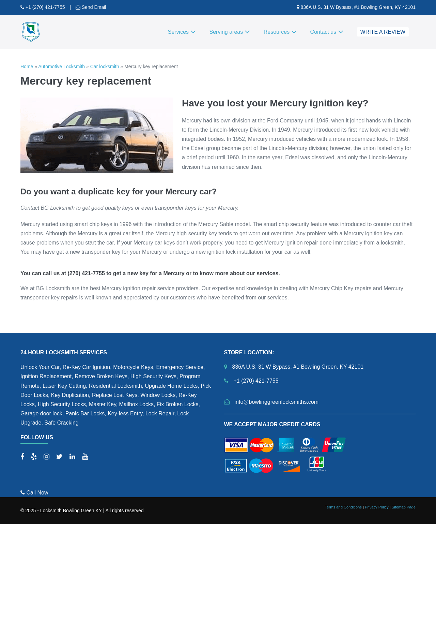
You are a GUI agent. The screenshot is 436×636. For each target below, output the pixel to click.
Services (182, 32)
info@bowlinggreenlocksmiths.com (277, 402)
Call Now (34, 493)
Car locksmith (104, 66)
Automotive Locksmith (61, 66)
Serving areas (229, 32)
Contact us (326, 32)
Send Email (93, 7)
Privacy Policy (377, 507)
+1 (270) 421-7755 (44, 7)
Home (26, 66)
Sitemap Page (404, 507)
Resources (280, 32)
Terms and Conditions (343, 507)
